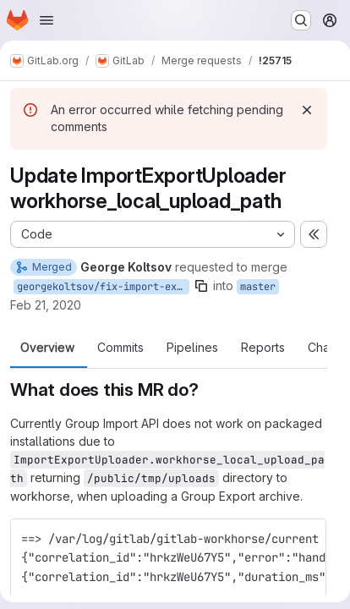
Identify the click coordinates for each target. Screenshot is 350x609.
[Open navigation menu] (46, 20)
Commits (120, 347)
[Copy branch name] (201, 286)
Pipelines (192, 347)
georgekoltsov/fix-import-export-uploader (103, 287)
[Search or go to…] (301, 20)
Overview (47, 347)
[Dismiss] (307, 110)
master (258, 287)
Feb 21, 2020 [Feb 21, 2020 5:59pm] (45, 305)
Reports (263, 347)
